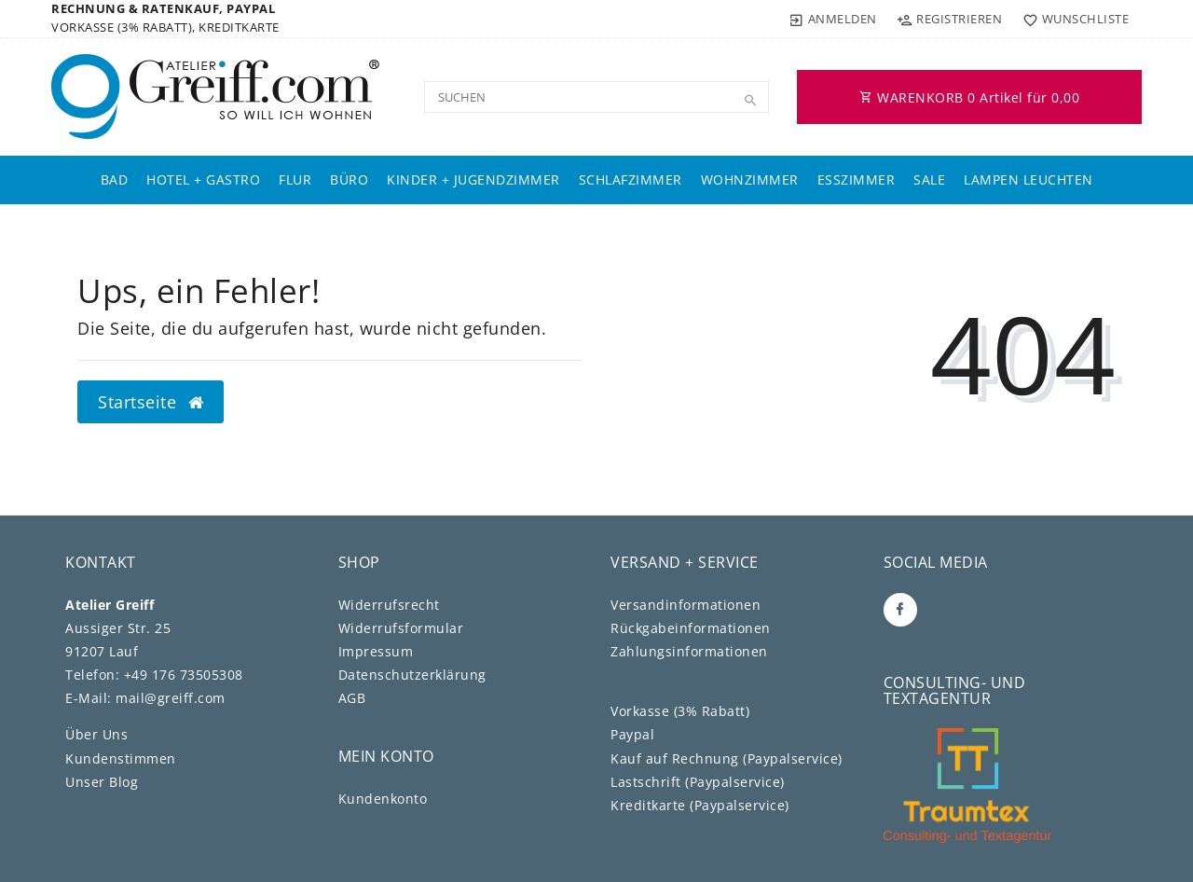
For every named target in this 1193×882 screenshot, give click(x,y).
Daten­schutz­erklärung (412, 674)
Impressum (376, 651)
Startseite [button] (150, 402)
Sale (929, 179)
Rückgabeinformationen (690, 628)
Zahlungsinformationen (689, 651)
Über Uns (96, 734)
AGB (352, 698)
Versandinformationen (685, 604)
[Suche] (750, 100)
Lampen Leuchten (1028, 179)
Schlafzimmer (630, 179)
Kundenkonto (383, 798)
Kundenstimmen (120, 758)
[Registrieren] (949, 18)
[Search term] (596, 97)
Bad (115, 179)
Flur (295, 179)
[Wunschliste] (1071, 18)
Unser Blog (101, 782)
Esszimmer (856, 179)
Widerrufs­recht (389, 604)
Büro (349, 179)
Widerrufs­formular (401, 628)
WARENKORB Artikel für (969, 97)
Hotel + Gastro (203, 179)
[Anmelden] (833, 18)
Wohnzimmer (750, 179)
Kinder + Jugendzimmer (473, 179)
